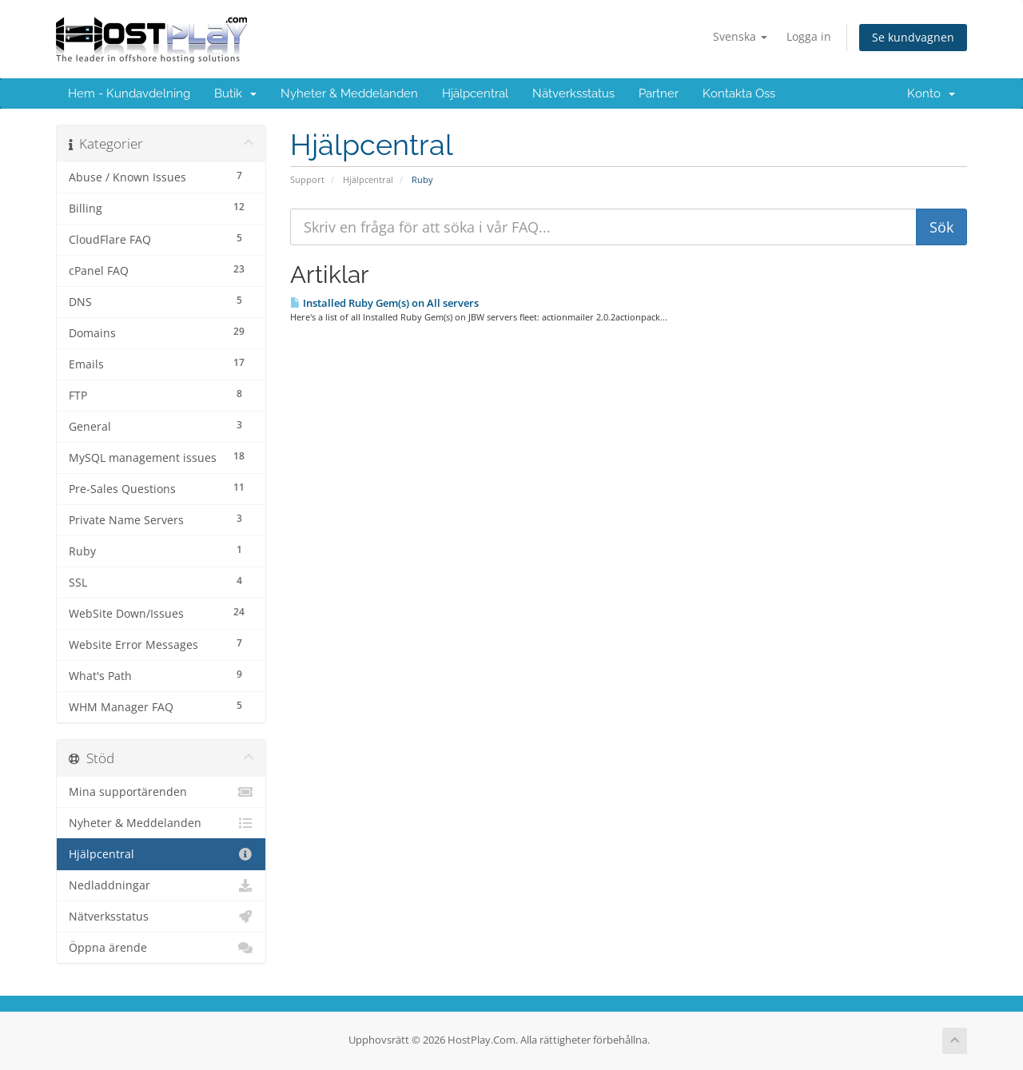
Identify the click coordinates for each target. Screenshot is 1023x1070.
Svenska (740, 36)
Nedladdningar (161, 885)
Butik (235, 93)
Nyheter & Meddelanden (349, 93)
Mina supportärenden (161, 792)
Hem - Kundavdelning (129, 93)
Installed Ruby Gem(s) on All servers (384, 303)
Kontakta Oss (739, 93)
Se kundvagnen (913, 37)
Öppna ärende (161, 947)
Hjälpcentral (475, 93)
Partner (659, 93)
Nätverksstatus (573, 93)
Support (307, 179)
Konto (931, 93)
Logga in (808, 36)
